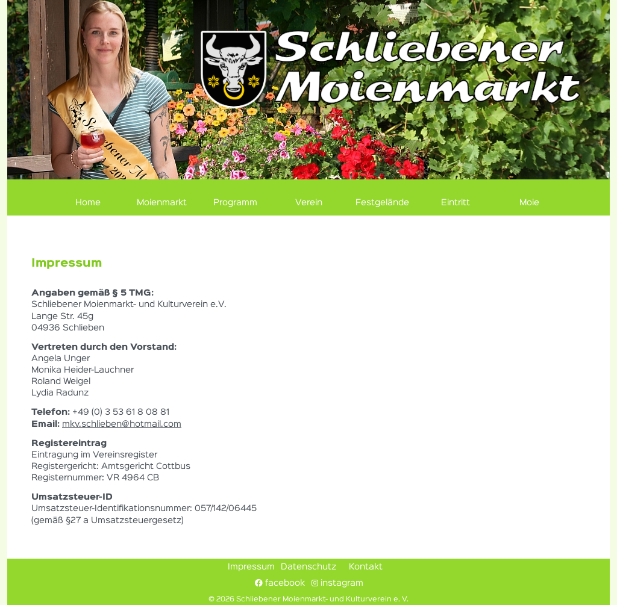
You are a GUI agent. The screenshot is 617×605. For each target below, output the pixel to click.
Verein (308, 202)
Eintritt (455, 202)
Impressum (251, 567)
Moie (529, 202)
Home (88, 202)
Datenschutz (308, 567)
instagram (337, 583)
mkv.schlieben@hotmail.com (121, 424)
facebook (280, 583)
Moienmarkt (162, 202)
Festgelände (382, 202)
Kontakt (366, 567)
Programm (235, 202)
